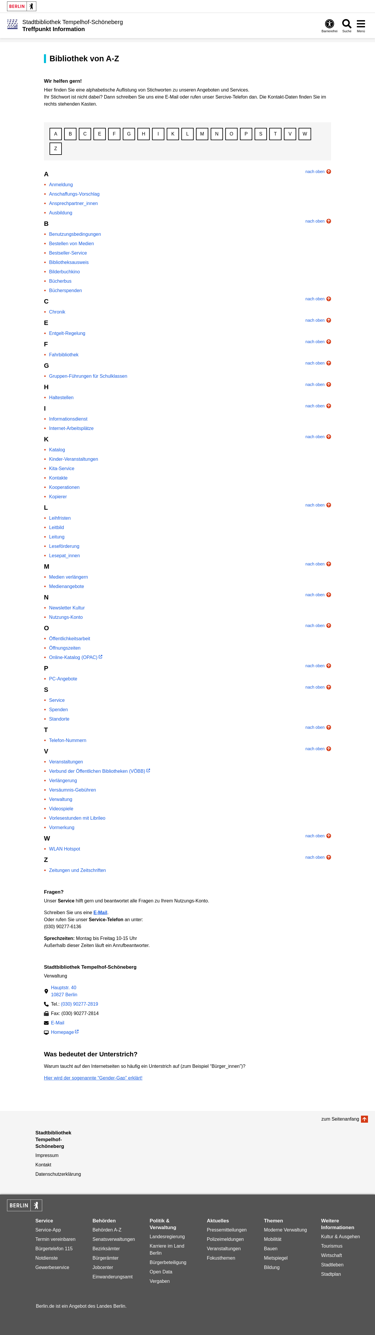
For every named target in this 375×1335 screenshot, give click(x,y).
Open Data (161, 1271)
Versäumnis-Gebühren (72, 789)
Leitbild (56, 527)
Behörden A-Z (107, 1229)
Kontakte (58, 477)
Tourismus (331, 1245)
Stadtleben (332, 1264)
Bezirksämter (106, 1248)
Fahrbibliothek (64, 354)
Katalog (57, 449)
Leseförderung (64, 546)
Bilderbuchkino (64, 271)
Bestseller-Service (68, 252)
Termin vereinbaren (55, 1239)
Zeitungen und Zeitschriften (77, 870)
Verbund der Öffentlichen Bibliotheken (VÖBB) (97, 771)
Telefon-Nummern (67, 740)
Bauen (270, 1248)
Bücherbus (60, 281)
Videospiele (61, 808)
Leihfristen (60, 518)
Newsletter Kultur (67, 607)
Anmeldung (61, 184)
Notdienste (46, 1258)
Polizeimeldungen (225, 1239)
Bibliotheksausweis (69, 262)
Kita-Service (61, 468)
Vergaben (160, 1281)
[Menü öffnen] (361, 25)
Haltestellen (61, 397)
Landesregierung (167, 1236)
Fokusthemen (221, 1258)
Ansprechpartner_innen (73, 203)
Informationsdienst (68, 418)
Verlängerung (63, 780)
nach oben (315, 171)
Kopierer (58, 496)
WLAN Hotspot (64, 848)
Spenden (58, 709)
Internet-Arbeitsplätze (71, 428)
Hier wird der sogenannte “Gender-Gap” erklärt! (93, 1077)
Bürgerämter (106, 1258)
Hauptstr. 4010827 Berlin (64, 991)
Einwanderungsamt (113, 1276)
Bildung (271, 1267)
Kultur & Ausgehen (340, 1236)
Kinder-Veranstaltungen (73, 459)
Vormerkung (61, 827)
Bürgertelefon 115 (54, 1248)
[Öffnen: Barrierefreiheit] (329, 25)
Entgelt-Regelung (67, 333)
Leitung (57, 536)
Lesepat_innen (64, 555)
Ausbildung (60, 212)
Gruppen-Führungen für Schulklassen (88, 376)
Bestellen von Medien (71, 243)
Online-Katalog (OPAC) (73, 657)
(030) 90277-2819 (79, 1004)
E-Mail (57, 1023)
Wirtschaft (331, 1255)
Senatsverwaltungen (114, 1239)
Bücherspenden (65, 290)
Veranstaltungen (66, 761)
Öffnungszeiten (65, 648)
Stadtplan (331, 1274)
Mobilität (273, 1239)
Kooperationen (64, 487)
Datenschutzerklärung (58, 1174)
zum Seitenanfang (340, 1119)
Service (57, 700)
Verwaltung (60, 799)
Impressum (47, 1155)
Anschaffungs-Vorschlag (74, 194)
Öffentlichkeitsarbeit (69, 638)
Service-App (48, 1229)
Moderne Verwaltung (285, 1229)
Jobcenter (103, 1267)
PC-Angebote (63, 678)
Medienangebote (66, 586)
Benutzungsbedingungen (75, 234)
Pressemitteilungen (227, 1229)
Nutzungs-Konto (66, 617)
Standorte (59, 718)
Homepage (62, 1033)
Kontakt (43, 1164)
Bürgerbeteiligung (168, 1262)
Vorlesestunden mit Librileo (77, 818)
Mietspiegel (276, 1258)
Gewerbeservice (52, 1267)
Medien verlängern (68, 577)
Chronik (57, 311)
